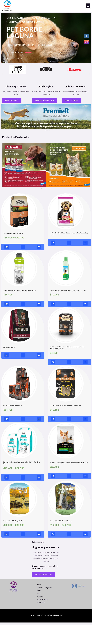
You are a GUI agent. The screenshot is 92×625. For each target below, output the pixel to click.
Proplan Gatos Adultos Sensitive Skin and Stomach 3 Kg (69, 465)
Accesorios (41, 605)
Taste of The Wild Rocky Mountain (61, 524)
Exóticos (40, 599)
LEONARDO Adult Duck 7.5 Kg (13, 408)
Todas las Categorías (44, 590)
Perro (39, 594)
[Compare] (39, 250)
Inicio (39, 588)
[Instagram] (78, 589)
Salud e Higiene (42, 602)
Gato (38, 596)
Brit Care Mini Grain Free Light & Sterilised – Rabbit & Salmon (21, 466)
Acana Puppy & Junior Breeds (13, 236)
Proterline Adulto (9, 350)
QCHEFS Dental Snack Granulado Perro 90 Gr (65, 408)
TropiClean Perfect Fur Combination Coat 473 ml (19, 293)
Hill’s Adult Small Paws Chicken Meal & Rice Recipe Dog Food (69, 237)
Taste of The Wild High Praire (13, 524)
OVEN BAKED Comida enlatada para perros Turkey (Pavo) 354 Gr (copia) (67, 350)
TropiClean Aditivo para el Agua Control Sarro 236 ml (68, 293)
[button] (2, 76)
